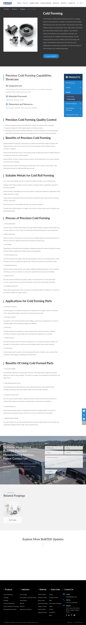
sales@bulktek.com (71, 597)
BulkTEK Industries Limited (19, 622)
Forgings (22, 9)
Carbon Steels (42, 594)
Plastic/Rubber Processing (70, 109)
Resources (56, 3)
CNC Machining (70, 83)
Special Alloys (42, 609)
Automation (23, 600)
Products (25, 3)
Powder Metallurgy (71, 103)
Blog (50, 615)
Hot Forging (70, 96)
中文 (81, 3)
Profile (51, 594)
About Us (64, 3)
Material (43, 589)
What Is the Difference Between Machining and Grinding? (12, 568)
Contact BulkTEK (51, 56)
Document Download (55, 603)
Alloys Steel (41, 600)
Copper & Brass (42, 606)
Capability (52, 612)
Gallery (51, 609)
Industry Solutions (46, 3)
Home (19, 3)
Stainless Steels (42, 597)
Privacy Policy (78, 622)
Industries (25, 589)
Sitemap (69, 622)
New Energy (23, 594)
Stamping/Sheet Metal (72, 114)
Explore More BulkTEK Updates (43, 540)
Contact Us (71, 3)
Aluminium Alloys (43, 603)
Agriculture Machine (26, 609)
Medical (22, 606)
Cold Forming (32, 9)
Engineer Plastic (42, 612)
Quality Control (34, 3)
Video (50, 606)
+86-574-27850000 (71, 602)
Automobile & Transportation (28, 597)
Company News (53, 597)
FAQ (50, 600)
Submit (51, 472)
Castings (68, 87)
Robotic (22, 603)
